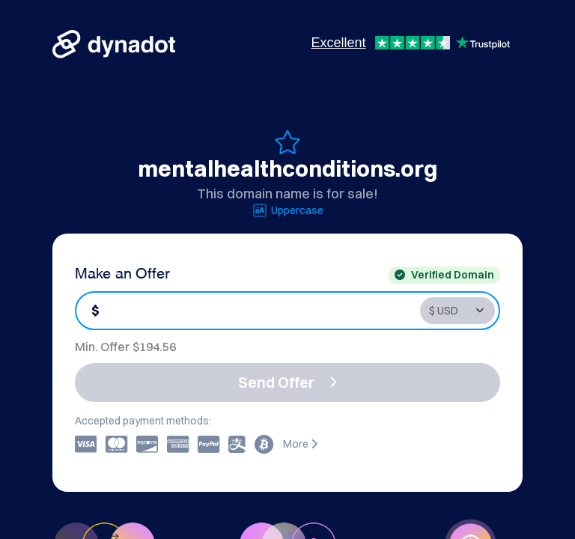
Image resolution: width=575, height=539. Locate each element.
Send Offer (287, 382)
